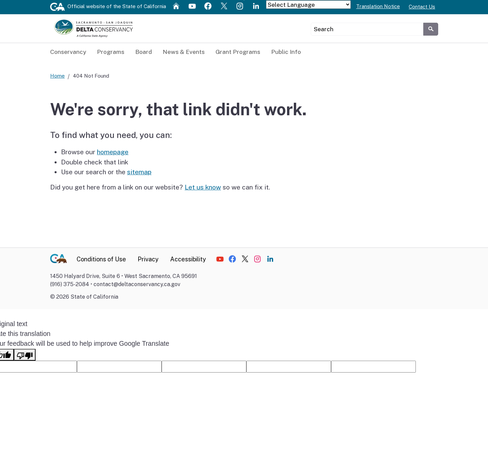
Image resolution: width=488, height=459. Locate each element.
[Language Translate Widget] (308, 4)
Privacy (148, 259)
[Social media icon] (176, 5)
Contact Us (422, 6)
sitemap (139, 172)
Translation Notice (378, 6)
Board (143, 51)
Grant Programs (238, 51)
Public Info (286, 51)
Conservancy (68, 51)
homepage (112, 152)
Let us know (203, 187)
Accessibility (188, 259)
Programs (110, 51)
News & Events (184, 51)
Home (57, 76)
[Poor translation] (25, 355)
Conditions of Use (101, 259)
